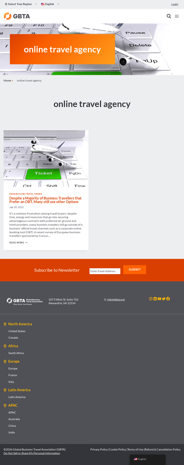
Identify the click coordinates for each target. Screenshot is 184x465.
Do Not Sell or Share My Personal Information (32, 453)
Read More (18, 244)
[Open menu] (176, 16)
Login (174, 4)
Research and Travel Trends (25, 195)
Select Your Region (18, 4)
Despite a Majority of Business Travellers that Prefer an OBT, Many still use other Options (45, 202)
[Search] (169, 16)
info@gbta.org (116, 299)
